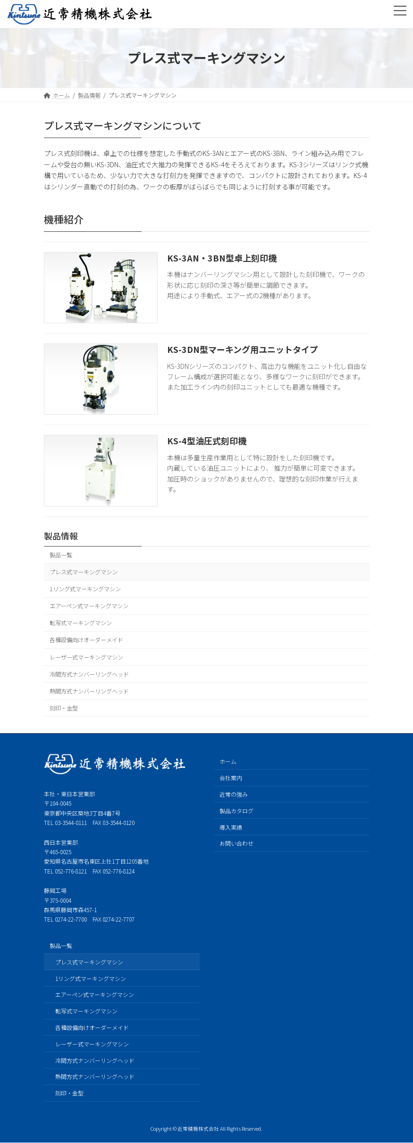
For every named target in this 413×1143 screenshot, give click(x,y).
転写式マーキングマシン (81, 623)
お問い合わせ (236, 843)
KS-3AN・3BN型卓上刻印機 (222, 258)
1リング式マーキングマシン (85, 589)
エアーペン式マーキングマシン (89, 606)
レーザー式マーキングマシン (86, 657)
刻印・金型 (64, 708)
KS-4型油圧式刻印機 (206, 440)
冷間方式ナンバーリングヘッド (89, 673)
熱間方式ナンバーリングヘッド (89, 690)
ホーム (227, 762)
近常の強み (233, 794)
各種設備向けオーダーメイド (86, 640)
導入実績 (230, 827)
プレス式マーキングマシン (84, 572)
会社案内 (230, 778)
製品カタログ (236, 811)
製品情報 (61, 536)
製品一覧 (61, 554)
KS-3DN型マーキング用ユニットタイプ (242, 349)
